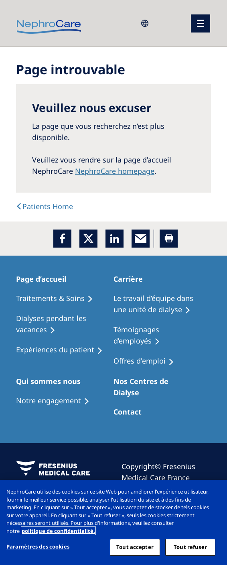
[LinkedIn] (114, 239)
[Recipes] (65, 324)
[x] (88, 239)
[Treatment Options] (58, 299)
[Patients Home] (45, 279)
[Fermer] (214, 493)
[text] (44, 206)
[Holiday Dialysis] (63, 350)
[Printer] (169, 239)
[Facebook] (62, 239)
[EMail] (141, 239)
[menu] (200, 23)
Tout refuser (190, 547)
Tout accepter (135, 547)
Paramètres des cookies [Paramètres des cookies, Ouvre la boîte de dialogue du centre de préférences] (37, 546)
